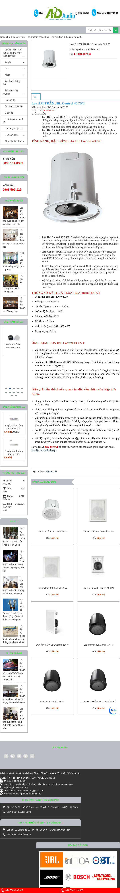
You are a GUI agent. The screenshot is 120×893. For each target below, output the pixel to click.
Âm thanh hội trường (10, 92)
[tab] (35, 97)
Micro (7, 75)
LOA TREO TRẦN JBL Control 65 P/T (98, 701)
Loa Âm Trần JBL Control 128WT (98, 531)
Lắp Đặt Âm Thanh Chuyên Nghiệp (39, 773)
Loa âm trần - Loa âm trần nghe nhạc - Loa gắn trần (13, 52)
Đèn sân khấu (11, 135)
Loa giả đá (10, 100)
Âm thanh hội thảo (14, 106)
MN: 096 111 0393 (71, 890)
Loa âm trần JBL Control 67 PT (98, 645)
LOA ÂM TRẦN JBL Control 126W (52, 645)
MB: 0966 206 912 (11, 890)
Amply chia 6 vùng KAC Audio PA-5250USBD (14, 428)
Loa (6, 68)
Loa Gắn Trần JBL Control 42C (52, 531)
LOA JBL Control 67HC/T (52, 701)
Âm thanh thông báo (11, 83)
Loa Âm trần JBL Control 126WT (98, 588)
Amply (8, 62)
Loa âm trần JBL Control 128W (52, 588)
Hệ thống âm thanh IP (13, 120)
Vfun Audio (74, 773)
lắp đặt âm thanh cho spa (44, 450)
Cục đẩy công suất (14, 128)
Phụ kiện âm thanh (14, 141)
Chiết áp (9, 113)
